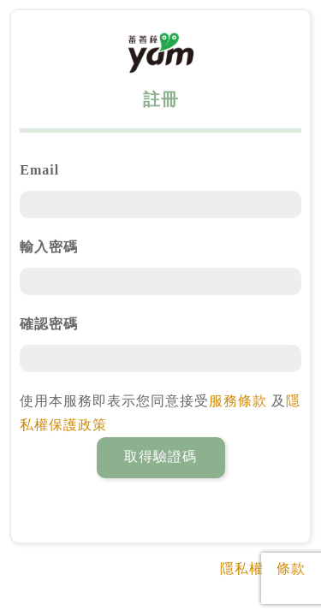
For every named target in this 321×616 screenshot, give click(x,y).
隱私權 (242, 568)
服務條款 (238, 401)
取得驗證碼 (160, 456)
